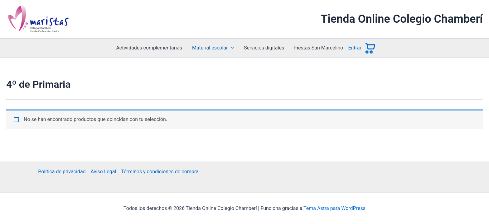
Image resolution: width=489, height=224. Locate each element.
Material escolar (213, 48)
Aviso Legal (103, 172)
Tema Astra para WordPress (334, 208)
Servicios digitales (264, 48)
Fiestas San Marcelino (318, 48)
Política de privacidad (61, 172)
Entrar (354, 48)
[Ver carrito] (369, 48)
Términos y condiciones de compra (159, 172)
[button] (231, 48)
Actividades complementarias (149, 48)
